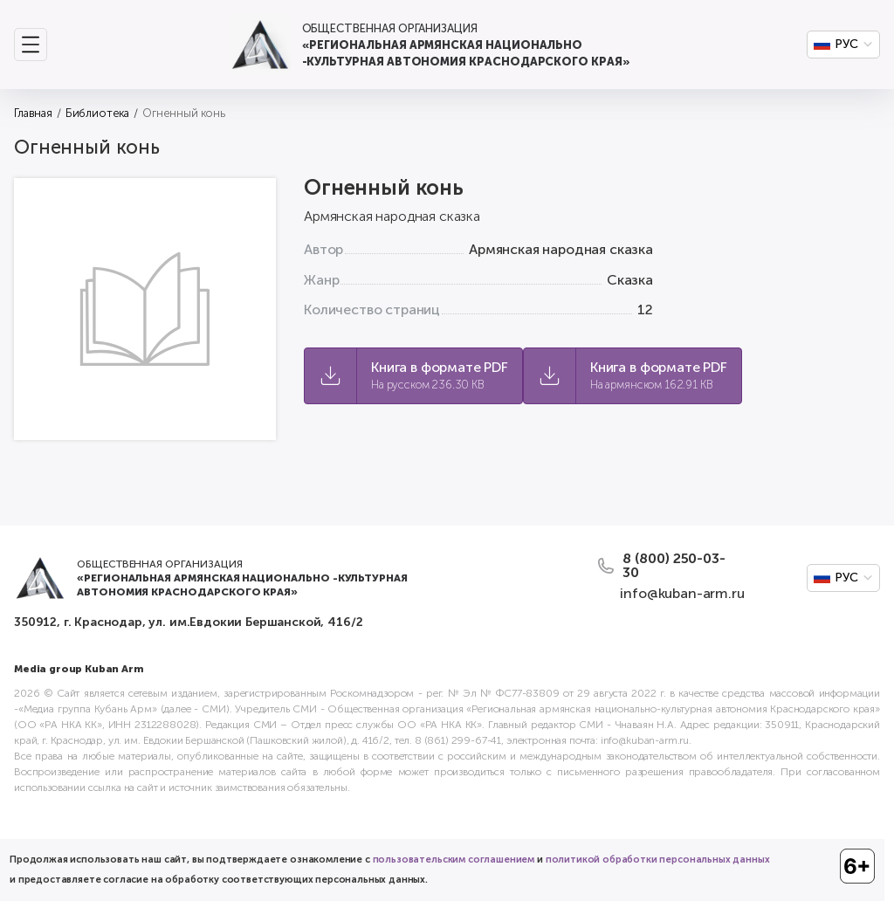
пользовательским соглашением (454, 859)
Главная (33, 113)
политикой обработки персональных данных (658, 859)
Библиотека (97, 113)
